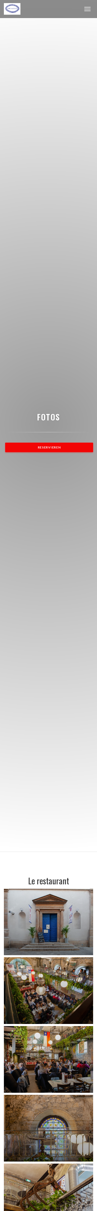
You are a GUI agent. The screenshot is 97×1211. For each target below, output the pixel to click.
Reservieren (49, 447)
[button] (87, 9)
